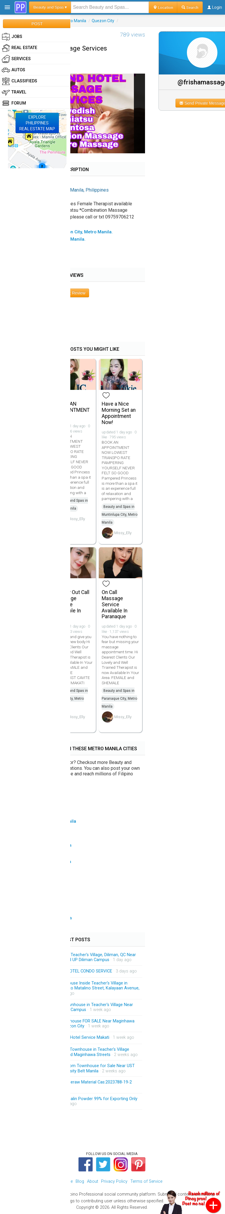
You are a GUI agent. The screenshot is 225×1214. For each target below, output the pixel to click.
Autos (13, 70)
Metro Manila (74, 20)
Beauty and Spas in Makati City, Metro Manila (71, 698)
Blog (80, 1181)
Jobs (12, 37)
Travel (14, 92)
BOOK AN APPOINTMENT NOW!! (72, 410)
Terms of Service (146, 1181)
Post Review (74, 293)
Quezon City (103, 20)
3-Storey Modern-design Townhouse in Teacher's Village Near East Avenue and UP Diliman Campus (74, 1007)
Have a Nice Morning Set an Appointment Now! (119, 413)
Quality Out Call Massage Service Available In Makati (72, 604)
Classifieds (19, 81)
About (92, 1181)
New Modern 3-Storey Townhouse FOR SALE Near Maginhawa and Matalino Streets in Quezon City (75, 1024)
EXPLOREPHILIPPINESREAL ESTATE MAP (37, 123)
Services (16, 59)
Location (163, 7)
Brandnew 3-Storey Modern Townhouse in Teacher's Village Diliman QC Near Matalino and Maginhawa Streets (72, 1052)
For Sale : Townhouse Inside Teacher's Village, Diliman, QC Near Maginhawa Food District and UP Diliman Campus (76, 957)
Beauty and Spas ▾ (50, 7)
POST (36, 23)
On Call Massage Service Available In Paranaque (114, 604)
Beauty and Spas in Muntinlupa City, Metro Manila (119, 514)
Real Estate (19, 48)
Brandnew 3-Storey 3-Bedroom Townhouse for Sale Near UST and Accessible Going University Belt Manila (75, 1068)
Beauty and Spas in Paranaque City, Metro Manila (119, 698)
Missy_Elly (76, 519)
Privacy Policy (114, 1181)
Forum (14, 103)
